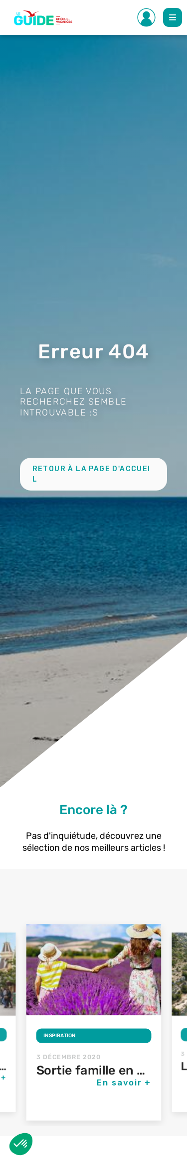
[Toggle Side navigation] (146, 17)
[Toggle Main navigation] (172, 17)
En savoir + (124, 1082)
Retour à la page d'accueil (91, 474)
